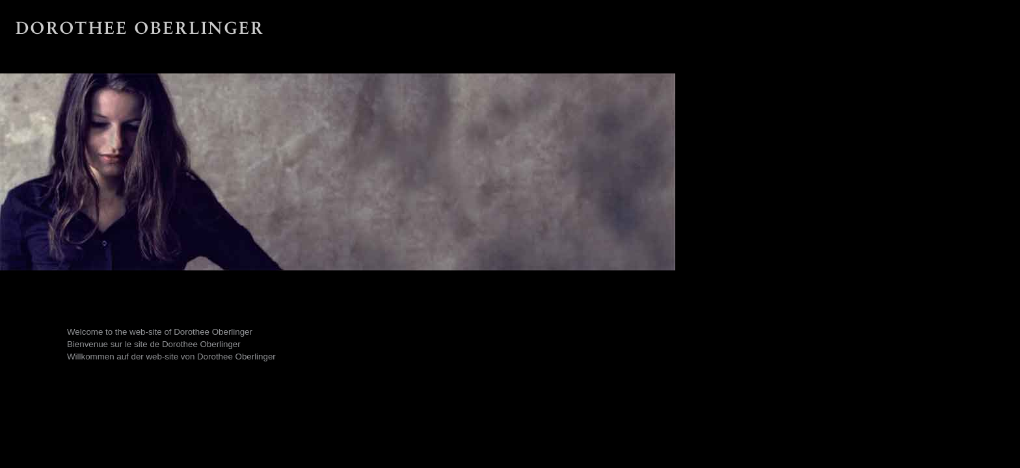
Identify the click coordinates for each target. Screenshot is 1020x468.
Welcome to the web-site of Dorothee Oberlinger (159, 332)
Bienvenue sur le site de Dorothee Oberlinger (154, 344)
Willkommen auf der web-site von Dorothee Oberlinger (171, 356)
